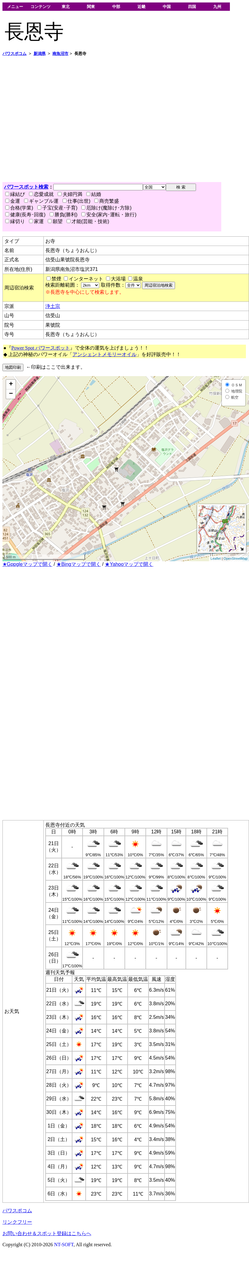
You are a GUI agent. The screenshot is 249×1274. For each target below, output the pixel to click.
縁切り (15, 221)
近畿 (141, 6)
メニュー (15, 6)
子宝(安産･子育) (57, 207)
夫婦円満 (70, 194)
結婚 (93, 194)
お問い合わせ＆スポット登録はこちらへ (46, 1233)
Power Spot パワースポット (40, 348)
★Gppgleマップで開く (27, 564)
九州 (217, 6)
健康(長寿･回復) (25, 214)
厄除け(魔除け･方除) (106, 207)
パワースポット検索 (26, 186)
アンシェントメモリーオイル (104, 354)
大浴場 (118, 278)
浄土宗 (52, 306)
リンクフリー (17, 1222)
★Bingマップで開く (78, 564)
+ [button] (11, 384)
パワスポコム (17, 1210)
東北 (66, 6)
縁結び (15, 194)
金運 (12, 201)
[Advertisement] (58, 119)
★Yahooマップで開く (129, 564)
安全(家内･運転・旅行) (109, 214)
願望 (55, 221)
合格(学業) (19, 207)
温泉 (138, 278)
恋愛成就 (41, 194)
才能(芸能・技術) (88, 221)
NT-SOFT (64, 1244)
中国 (167, 6)
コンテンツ (41, 6)
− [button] (11, 394)
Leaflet (215, 558)
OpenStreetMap (235, 558)
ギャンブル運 (41, 201)
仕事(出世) (77, 201)
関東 (91, 6)
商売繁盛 (106, 201)
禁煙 (56, 278)
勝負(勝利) (64, 214)
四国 (192, 6)
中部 (116, 6)
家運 (36, 221)
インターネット (86, 278)
